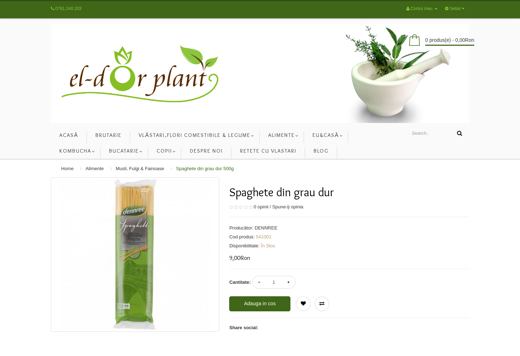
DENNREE (266, 228)
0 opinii (261, 206)
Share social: (243, 327)
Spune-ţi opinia (287, 206)
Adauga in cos (260, 303)
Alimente (94, 168)
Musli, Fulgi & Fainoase (140, 168)
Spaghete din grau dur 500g (205, 168)
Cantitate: (240, 282)
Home (67, 168)
